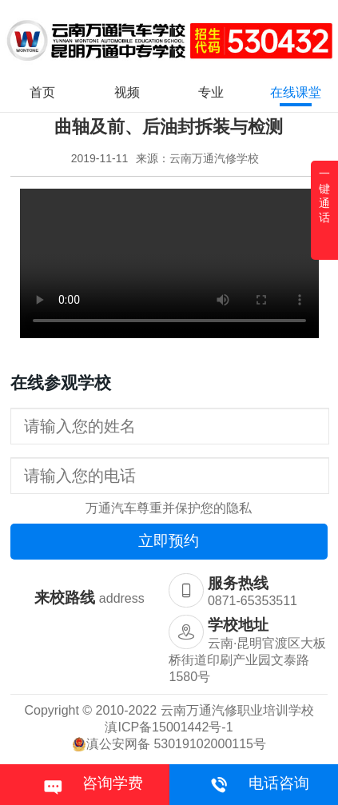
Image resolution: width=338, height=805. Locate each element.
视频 (127, 92)
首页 (42, 92)
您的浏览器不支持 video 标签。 (169, 263)
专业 (211, 92)
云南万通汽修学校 (214, 158)
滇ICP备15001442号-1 (169, 727)
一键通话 (324, 195)
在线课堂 (295, 92)
